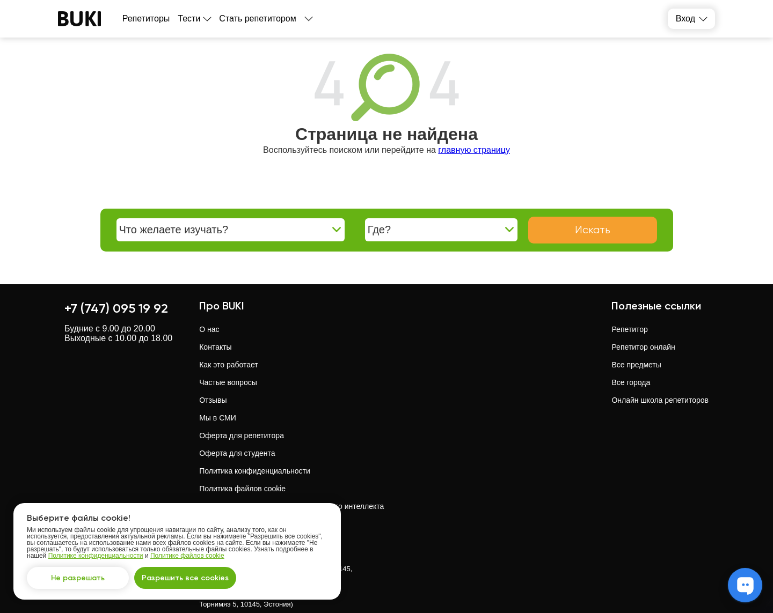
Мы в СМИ (217, 417)
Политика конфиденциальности (254, 471)
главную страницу (474, 149)
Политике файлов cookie (187, 555)
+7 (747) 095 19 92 (116, 308)
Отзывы (213, 400)
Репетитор (629, 329)
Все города (630, 382)
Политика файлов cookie (242, 488)
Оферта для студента (237, 453)
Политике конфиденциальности (95, 555)
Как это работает (228, 364)
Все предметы (636, 364)
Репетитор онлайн (643, 347)
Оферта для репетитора (241, 435)
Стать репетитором (257, 18)
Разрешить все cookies (185, 577)
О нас (209, 329)
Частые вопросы (228, 382)
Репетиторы (146, 18)
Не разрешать (78, 577)
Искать (592, 230)
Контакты (215, 347)
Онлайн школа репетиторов (660, 400)
